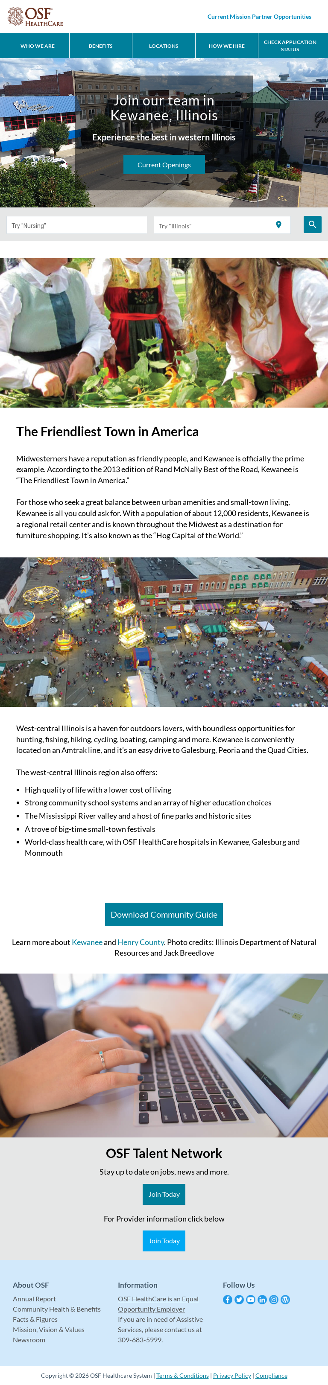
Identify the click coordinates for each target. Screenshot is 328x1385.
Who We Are (37, 46)
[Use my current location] (278, 225)
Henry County (140, 942)
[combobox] (77, 225)
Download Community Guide (164, 914)
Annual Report (34, 1299)
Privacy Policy (232, 1375)
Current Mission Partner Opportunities (259, 16)
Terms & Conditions (182, 1375)
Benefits (100, 46)
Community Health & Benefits (57, 1309)
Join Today (164, 1194)
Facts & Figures (35, 1319)
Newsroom (29, 1339)
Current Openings (164, 164)
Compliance (271, 1375)
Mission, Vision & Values (49, 1329)
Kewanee (87, 942)
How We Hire (227, 46)
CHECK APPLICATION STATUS (290, 45)
